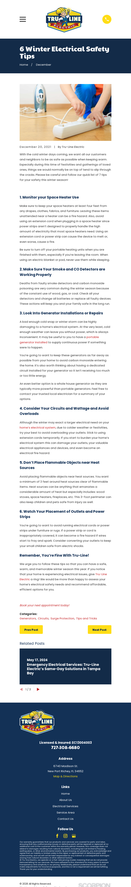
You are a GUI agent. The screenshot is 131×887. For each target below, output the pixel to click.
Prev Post (31, 630)
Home (65, 794)
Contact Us (65, 819)
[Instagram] (65, 836)
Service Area (66, 812)
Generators (28, 618)
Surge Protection (62, 618)
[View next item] (38, 689)
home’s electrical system (38, 427)
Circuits (43, 618)
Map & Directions (65, 776)
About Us (65, 800)
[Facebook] (57, 836)
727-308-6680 (65, 747)
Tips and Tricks (86, 618)
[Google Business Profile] (74, 836)
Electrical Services (65, 806)
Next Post (99, 630)
